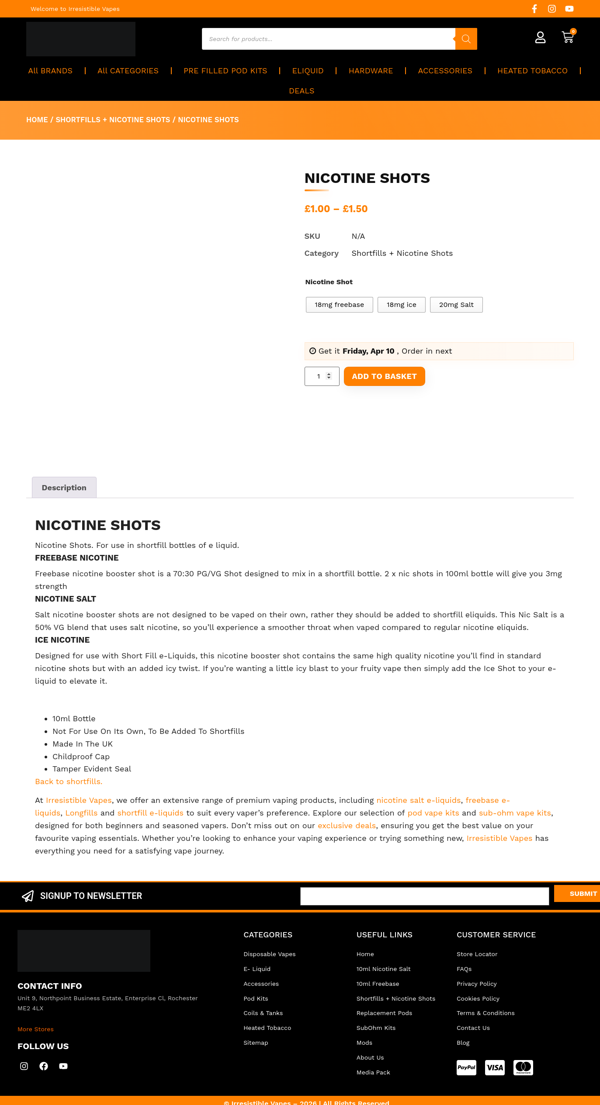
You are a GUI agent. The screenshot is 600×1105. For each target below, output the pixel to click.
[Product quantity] (322, 376)
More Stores (35, 1029)
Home (37, 120)
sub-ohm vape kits (515, 812)
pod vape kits (433, 812)
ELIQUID (308, 70)
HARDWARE (371, 70)
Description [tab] (64, 487)
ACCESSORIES (445, 70)
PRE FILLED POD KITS (225, 70)
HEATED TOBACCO (532, 70)
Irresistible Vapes (79, 800)
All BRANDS (50, 70)
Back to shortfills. (69, 781)
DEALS (302, 90)
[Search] (467, 39)
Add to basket (384, 376)
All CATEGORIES (128, 70)
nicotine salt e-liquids (418, 800)
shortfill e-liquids (150, 812)
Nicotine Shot (329, 282)
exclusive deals (347, 825)
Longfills (81, 812)
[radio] (339, 304)
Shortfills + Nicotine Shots (112, 120)
